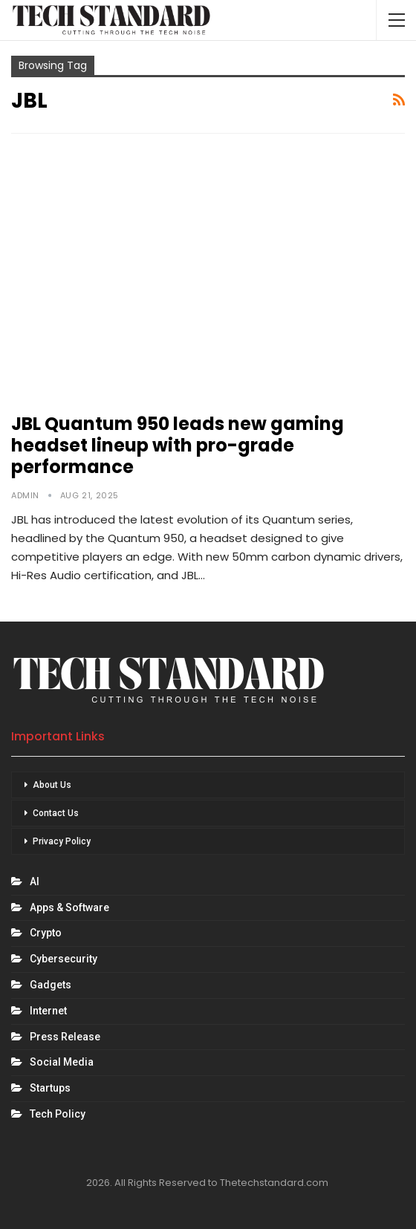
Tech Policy (57, 1114)
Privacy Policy (62, 841)
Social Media (62, 1062)
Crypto (46, 933)
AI (34, 881)
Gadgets (50, 985)
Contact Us (56, 813)
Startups (50, 1088)
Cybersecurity (63, 959)
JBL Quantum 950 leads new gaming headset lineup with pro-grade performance (177, 445)
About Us (52, 785)
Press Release (65, 1037)
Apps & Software (69, 907)
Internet (48, 1011)
